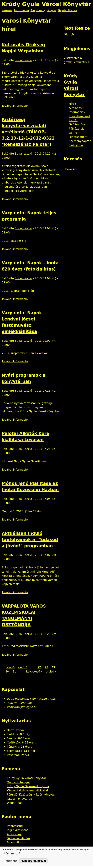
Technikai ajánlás (18, 838)
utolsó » (51, 671)
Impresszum (15, 826)
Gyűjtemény (77, 124)
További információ (15, 105)
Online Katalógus (18, 782)
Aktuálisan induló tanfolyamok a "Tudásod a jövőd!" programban (30, 539)
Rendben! (10, 861)
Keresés (7, 10)
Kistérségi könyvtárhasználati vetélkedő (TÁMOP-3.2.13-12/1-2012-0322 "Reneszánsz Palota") (28, 132)
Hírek (72, 103)
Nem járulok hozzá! (33, 861)
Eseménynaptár (80, 141)
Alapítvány (37, 10)
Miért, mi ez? (11, 854)
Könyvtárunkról (79, 116)
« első (10, 667)
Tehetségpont (78, 137)
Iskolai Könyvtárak (19, 798)
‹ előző (23, 667)
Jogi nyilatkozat (17, 830)
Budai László (23, 60)
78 (46, 667)
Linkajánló (76, 145)
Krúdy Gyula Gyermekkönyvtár (28, 786)
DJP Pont (74, 132)
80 (7, 671)
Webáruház (14, 802)
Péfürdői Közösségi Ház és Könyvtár (31, 794)
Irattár (73, 120)
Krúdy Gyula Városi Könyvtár (26, 778)
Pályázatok (76, 128)
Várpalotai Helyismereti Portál (27, 790)
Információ (21, 10)
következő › (34, 671)
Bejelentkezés (67, 10)
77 (39, 667)
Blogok (51, 10)
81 (14, 671)
